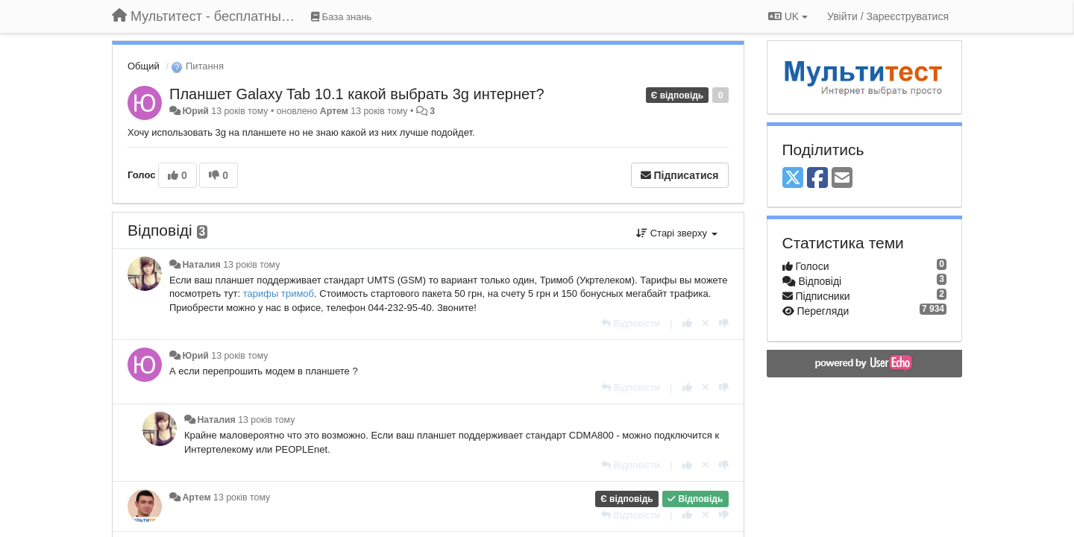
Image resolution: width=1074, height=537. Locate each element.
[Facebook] (817, 179)
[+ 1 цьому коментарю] (687, 323)
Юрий (195, 111)
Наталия (201, 265)
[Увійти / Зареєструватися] (888, 16)
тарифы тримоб (278, 293)
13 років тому (251, 265)
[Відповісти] (631, 323)
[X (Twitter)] (792, 179)
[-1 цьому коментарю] (724, 323)
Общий (144, 66)
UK (788, 16)
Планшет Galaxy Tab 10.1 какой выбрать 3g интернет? (356, 94)
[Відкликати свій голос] (705, 323)
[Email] (842, 179)
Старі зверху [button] (676, 233)
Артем (334, 111)
